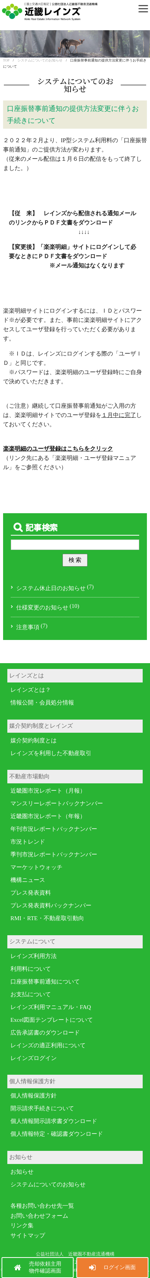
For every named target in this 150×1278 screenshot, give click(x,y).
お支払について (30, 994)
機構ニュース (27, 880)
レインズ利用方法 (33, 956)
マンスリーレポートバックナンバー (56, 803)
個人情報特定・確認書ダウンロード (56, 1134)
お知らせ (22, 1172)
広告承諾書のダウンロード (45, 1033)
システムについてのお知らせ (39, 60)
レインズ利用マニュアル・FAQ (50, 1007)
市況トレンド (27, 842)
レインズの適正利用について (48, 1045)
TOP (6, 60)
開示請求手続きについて (42, 1108)
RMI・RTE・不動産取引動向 (47, 918)
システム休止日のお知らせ (51, 588)
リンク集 (22, 1225)
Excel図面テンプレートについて (51, 1020)
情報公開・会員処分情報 (42, 702)
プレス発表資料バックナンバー (50, 905)
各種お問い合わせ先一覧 (42, 1206)
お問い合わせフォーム (39, 1216)
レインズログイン (33, 1058)
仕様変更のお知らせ (42, 607)
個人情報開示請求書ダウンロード (53, 1121)
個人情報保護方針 (33, 1096)
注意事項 (27, 627)
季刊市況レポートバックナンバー (53, 854)
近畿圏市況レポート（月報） (48, 791)
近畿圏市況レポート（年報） (48, 816)
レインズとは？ (30, 690)
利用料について (30, 969)
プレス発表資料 (30, 893)
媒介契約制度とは (33, 740)
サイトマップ (27, 1235)
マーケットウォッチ (36, 867)
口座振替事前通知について (45, 981)
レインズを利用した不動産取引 (50, 753)
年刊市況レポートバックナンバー (53, 829)
